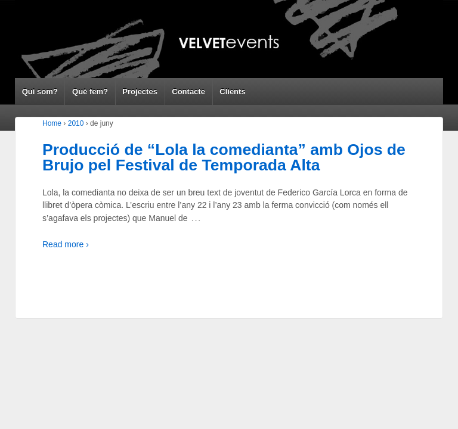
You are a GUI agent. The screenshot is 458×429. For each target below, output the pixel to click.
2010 (76, 123)
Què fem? (90, 91)
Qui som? (40, 91)
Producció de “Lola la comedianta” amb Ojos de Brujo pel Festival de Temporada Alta (224, 158)
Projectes (139, 91)
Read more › (65, 244)
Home (51, 123)
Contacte (188, 91)
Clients (232, 91)
